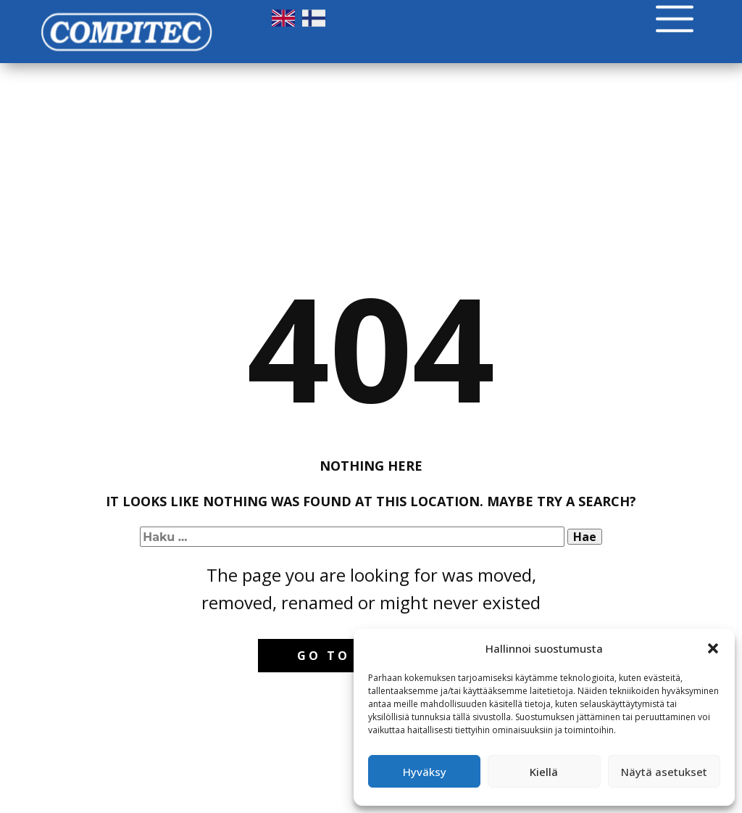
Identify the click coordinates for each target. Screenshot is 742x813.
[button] (713, 648)
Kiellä (544, 771)
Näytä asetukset (664, 771)
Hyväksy (424, 771)
